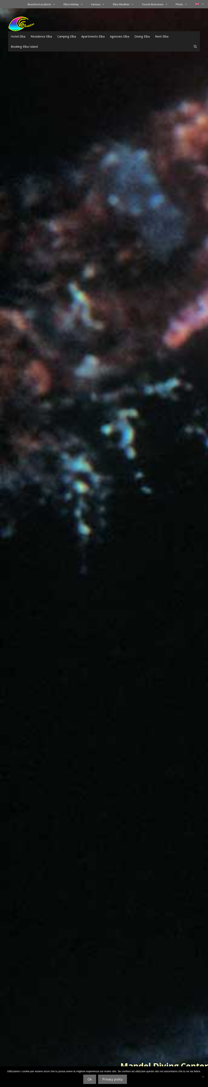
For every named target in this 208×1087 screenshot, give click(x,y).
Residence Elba (41, 36)
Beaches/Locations (43, 4)
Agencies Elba (119, 36)
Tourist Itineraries (157, 4)
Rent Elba (161, 36)
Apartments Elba (93, 36)
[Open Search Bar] (195, 46)
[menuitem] (199, 4)
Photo (183, 4)
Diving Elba (142, 36)
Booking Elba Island (24, 46)
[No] (203, 1077)
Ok (90, 1079)
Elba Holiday (75, 4)
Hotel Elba (18, 36)
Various (100, 4)
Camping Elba (66, 36)
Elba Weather (125, 4)
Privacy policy (112, 1079)
